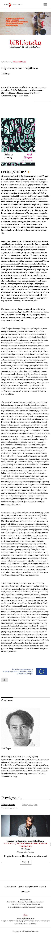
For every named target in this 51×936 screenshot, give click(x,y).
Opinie (20, 886)
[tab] (8, 804)
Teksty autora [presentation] (8, 804)
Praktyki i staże (31, 886)
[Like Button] (4, 680)
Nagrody (42, 886)
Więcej (25, 862)
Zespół (13, 886)
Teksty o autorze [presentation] (9, 808)
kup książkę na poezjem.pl (14, 172)
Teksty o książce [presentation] (29, 804)
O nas (7, 886)
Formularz (25, 891)
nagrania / (25, 844)
